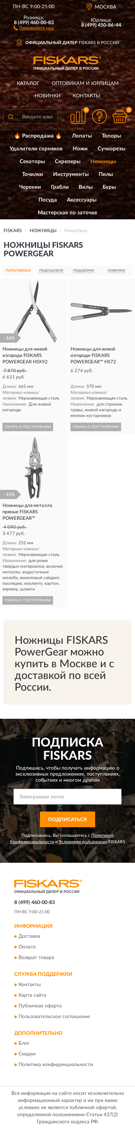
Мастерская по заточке (67, 212)
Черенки (30, 187)
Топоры (111, 136)
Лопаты (82, 136)
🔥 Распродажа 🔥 (38, 136)
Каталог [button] (28, 83)
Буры (109, 187)
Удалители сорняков (36, 148)
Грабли (60, 187)
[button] (34, 28)
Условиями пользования (83, 842)
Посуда (47, 200)
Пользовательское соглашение (54, 1016)
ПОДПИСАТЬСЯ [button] (67, 819)
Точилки (32, 174)
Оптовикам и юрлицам (85, 83)
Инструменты (71, 174)
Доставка (29, 936)
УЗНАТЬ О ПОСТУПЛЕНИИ (28, 427)
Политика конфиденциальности (56, 1064)
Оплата (27, 947)
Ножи (80, 148)
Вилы (86, 187)
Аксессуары (82, 200)
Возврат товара (36, 958)
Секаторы (32, 161)
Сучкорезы (111, 148)
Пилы (106, 174)
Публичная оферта (40, 1006)
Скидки (27, 1054)
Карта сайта (32, 995)
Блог (24, 1043)
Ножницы (103, 161)
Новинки (48, 95)
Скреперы (68, 161)
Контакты (86, 95)
